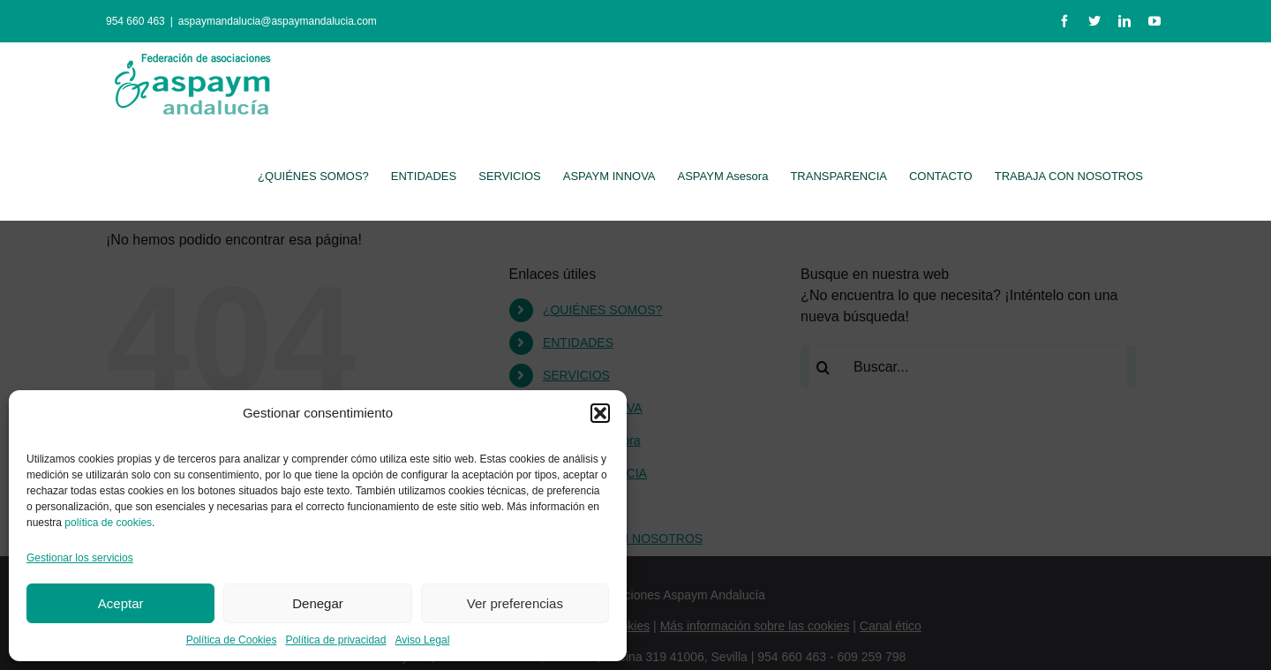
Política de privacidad (335, 640)
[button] (600, 413)
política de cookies (108, 522)
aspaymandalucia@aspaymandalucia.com (277, 21)
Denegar (317, 603)
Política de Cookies (231, 640)
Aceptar (121, 603)
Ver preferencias (515, 603)
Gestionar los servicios (79, 558)
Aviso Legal (422, 640)
